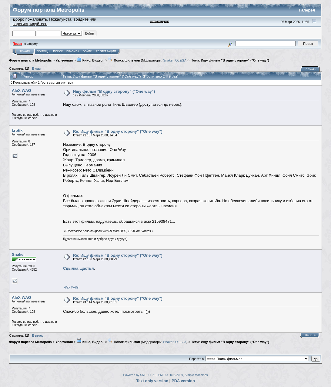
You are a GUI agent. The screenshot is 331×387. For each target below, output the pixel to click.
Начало (24, 51)
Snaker (168, 60)
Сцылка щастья (78, 268)
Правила (72, 51)
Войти (87, 51)
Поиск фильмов (124, 60)
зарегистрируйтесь (30, 24)
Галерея (307, 10)
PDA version (183, 381)
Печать (311, 69)
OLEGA (180, 60)
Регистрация (106, 51)
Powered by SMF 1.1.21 (139, 375)
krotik (17, 130)
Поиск (58, 51)
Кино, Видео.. (90, 60)
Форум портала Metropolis (30, 60)
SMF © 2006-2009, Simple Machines (183, 375)
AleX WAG (21, 90)
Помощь (43, 51)
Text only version (152, 381)
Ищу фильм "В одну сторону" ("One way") (235, 60)
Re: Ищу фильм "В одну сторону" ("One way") (117, 131)
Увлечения (64, 60)
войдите (81, 19)
